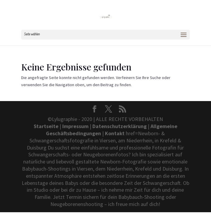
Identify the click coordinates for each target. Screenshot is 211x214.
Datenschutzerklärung (119, 126)
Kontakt (115, 133)
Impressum (75, 126)
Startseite (46, 126)
